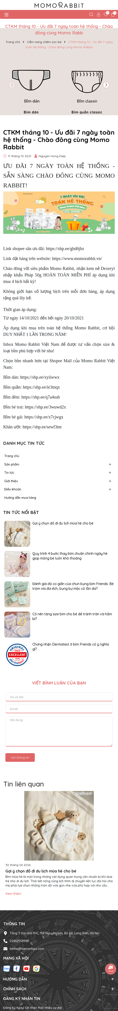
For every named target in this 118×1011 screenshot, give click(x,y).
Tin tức (9, 472)
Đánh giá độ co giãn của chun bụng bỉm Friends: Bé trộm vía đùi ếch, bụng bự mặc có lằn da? (73, 586)
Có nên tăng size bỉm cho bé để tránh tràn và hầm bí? (72, 616)
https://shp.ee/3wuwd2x (45, 407)
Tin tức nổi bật (21, 512)
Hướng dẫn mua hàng (20, 498)
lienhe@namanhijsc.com (27, 949)
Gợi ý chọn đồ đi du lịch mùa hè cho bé (62, 523)
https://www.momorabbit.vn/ (77, 258)
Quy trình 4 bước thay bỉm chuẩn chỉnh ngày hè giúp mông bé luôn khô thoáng (69, 555)
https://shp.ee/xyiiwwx (39, 377)
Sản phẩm (11, 464)
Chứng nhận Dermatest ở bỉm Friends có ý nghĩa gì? (70, 646)
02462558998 (19, 941)
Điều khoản (12, 489)
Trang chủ (11, 456)
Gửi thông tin (20, 757)
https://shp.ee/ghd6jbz (65, 248)
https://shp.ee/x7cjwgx (44, 417)
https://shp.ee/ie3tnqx (41, 387)
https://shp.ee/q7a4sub (40, 397)
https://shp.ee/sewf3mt (42, 426)
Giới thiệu (11, 481)
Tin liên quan (23, 784)
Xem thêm (13, 893)
